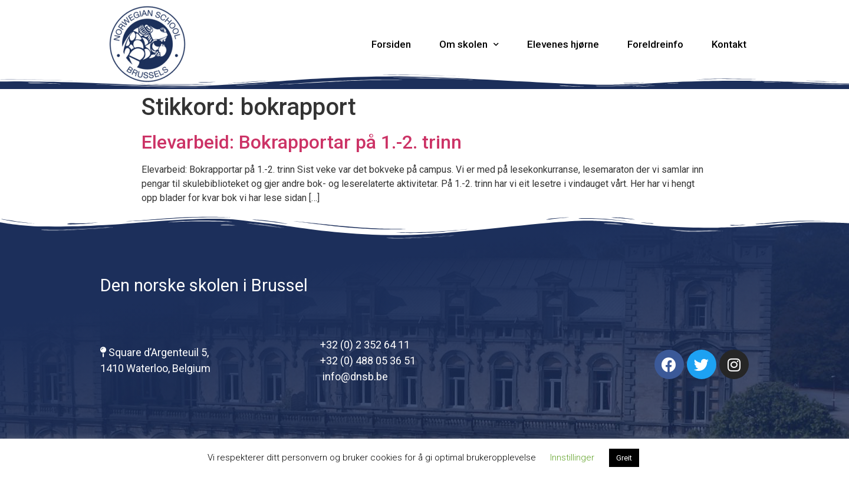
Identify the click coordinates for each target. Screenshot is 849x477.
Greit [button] (624, 457)
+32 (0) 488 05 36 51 (368, 360)
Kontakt (729, 44)
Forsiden (391, 44)
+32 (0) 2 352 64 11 (365, 344)
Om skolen (469, 44)
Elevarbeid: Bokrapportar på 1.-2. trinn (302, 142)
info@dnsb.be (354, 376)
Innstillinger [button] (572, 457)
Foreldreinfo (655, 44)
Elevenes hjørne (563, 44)
